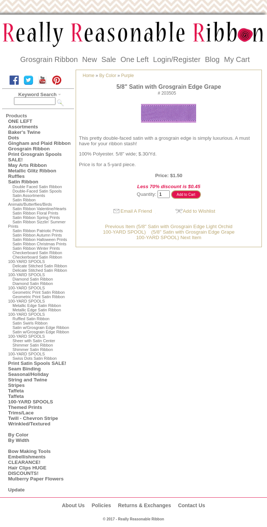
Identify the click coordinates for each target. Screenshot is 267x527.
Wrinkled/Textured (29, 424)
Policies (101, 505)
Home (88, 75)
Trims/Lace (21, 413)
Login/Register (177, 59)
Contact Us (191, 505)
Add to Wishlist (199, 211)
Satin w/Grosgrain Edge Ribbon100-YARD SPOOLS (38, 334)
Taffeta (16, 391)
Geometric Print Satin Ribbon (38, 292)
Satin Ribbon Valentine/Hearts (39, 208)
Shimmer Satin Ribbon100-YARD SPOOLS (30, 351)
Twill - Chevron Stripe (33, 418)
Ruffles (16, 176)
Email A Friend (136, 211)
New (89, 59)
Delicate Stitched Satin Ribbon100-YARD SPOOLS (37, 272)
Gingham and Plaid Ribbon (39, 143)
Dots (13, 137)
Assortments (23, 126)
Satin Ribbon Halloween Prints (39, 239)
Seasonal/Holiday (28, 374)
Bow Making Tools (29, 451)
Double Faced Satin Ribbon (37, 186)
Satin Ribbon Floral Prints (35, 213)
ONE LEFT (20, 121)
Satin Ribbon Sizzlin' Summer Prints (37, 224)
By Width (18, 440)
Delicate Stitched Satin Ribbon (39, 266)
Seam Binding (24, 369)
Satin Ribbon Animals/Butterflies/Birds (30, 202)
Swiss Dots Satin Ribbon (34, 358)
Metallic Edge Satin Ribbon (36, 305)
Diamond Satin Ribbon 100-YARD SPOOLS (30, 285)
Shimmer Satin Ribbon (32, 345)
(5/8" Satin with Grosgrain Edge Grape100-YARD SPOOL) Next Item (185, 234)
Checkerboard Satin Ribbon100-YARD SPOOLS (35, 259)
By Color (18, 435)
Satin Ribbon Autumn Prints (37, 235)
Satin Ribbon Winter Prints (36, 248)
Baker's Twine (24, 132)
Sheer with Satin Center (33, 340)
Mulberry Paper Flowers (36, 479)
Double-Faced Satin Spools (37, 191)
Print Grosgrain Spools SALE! (35, 156)
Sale (108, 59)
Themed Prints (25, 407)
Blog (212, 59)
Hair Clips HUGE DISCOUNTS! (27, 470)
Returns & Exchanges (144, 505)
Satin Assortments (28, 195)
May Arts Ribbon (27, 165)
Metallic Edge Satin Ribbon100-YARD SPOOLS (34, 312)
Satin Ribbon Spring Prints (36, 217)
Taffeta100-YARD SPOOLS (30, 399)
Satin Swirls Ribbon (29, 323)
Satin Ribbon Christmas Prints (39, 244)
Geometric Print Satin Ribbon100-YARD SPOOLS (36, 298)
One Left (134, 59)
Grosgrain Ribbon (49, 59)
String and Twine (27, 380)
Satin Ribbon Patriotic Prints (37, 230)
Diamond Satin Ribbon (32, 279)
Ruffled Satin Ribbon (31, 318)
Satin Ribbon (23, 181)
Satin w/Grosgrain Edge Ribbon (40, 327)
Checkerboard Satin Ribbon (37, 252)
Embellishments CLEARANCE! (27, 459)
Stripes (16, 385)
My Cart (237, 59)
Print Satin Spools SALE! (37, 363)
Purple (127, 75)
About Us (73, 505)
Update (16, 490)
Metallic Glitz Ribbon (32, 170)
